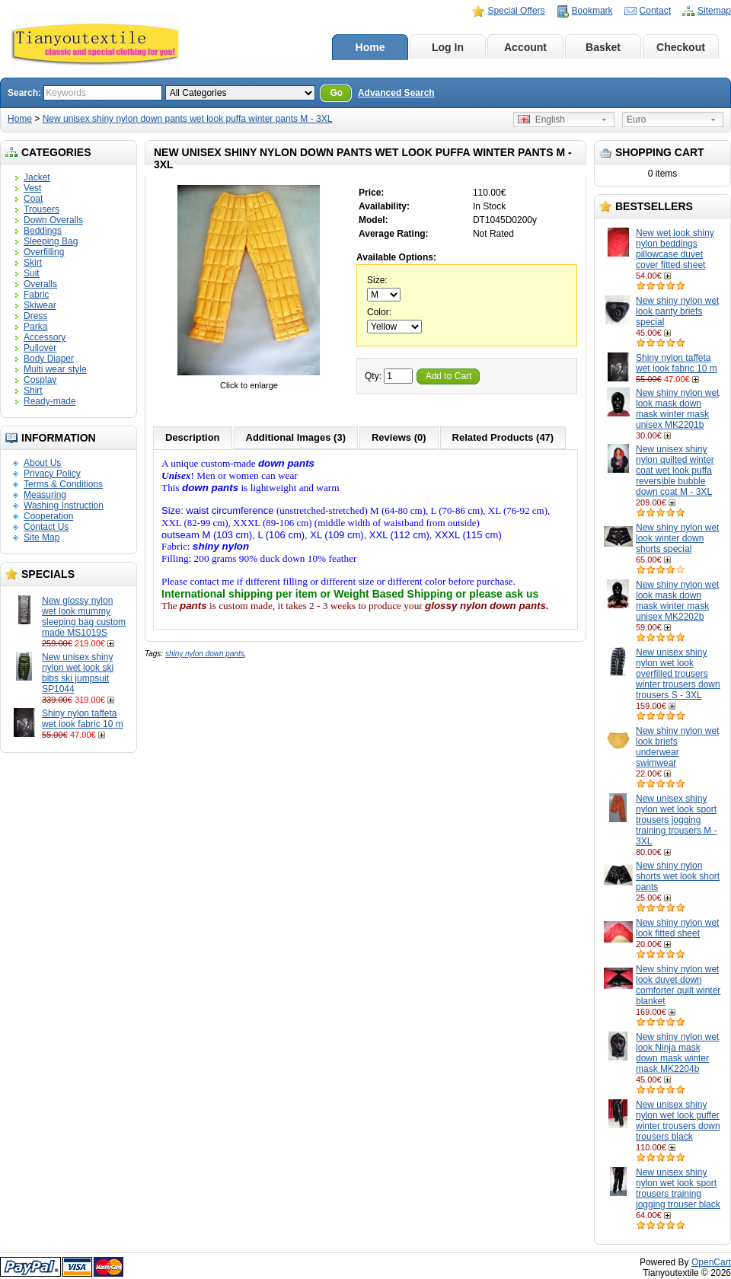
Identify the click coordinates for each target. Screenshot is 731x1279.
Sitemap (714, 10)
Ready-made (50, 401)
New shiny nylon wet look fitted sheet (677, 928)
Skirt (33, 262)
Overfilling (44, 252)
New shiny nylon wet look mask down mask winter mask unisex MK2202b (677, 600)
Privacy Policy (52, 473)
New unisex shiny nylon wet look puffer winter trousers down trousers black (678, 1120)
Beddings (43, 230)
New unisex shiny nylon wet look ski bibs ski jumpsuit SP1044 (77, 673)
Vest (32, 188)
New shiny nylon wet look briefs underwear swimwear (677, 747)
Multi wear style (55, 369)
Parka (35, 326)
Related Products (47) (503, 437)
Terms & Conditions (63, 484)
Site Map (41, 537)
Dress (35, 316)
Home (370, 47)
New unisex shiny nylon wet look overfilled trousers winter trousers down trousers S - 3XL (678, 673)
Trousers (41, 209)
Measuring (45, 495)
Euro (636, 119)
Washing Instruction (64, 505)
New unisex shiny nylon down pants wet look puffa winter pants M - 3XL (188, 118)
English (541, 119)
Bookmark (592, 10)
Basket (603, 47)
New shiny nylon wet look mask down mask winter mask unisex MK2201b (677, 409)
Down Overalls (53, 220)
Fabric (36, 294)
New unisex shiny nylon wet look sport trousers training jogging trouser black (678, 1188)
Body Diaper (49, 358)
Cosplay (40, 380)
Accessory (44, 337)
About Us (42, 463)
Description (192, 437)
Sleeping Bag (51, 241)
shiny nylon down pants (204, 653)
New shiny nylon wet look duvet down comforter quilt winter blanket (678, 985)
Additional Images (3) (296, 437)
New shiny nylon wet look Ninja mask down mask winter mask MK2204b (677, 1053)
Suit (32, 273)
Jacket (37, 177)
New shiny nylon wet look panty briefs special (677, 311)
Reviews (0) (399, 437)
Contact (655, 10)
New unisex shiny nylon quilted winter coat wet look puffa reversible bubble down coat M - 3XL (675, 470)
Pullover (40, 348)
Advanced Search (396, 93)
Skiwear (40, 305)
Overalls (40, 284)
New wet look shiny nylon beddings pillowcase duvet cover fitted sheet (675, 249)
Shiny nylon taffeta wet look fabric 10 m (82, 718)
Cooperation (48, 516)
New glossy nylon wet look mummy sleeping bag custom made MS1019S (84, 616)
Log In (448, 47)
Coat (33, 198)
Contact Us (46, 526)
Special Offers (515, 10)
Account (525, 47)
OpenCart (711, 1262)
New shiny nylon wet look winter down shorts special (677, 538)
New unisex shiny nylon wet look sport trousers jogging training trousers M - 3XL (676, 820)
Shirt (33, 390)
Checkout (680, 47)
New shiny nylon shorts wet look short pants (678, 876)
